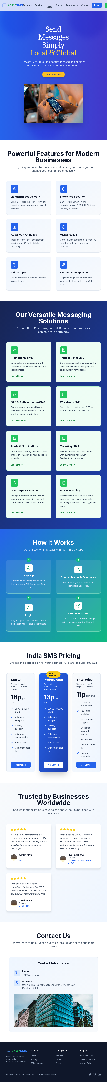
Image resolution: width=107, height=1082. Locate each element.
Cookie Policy (86, 1063)
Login (96, 5)
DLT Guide (50, 5)
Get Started (20, 769)
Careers (59, 1059)
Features (27, 5)
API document (37, 1063)
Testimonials (72, 5)
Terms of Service (87, 1059)
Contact (85, 5)
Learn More (18, 379)
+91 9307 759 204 (31, 975)
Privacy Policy (86, 1056)
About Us (60, 1056)
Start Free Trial (53, 74)
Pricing (59, 5)
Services (39, 5)
